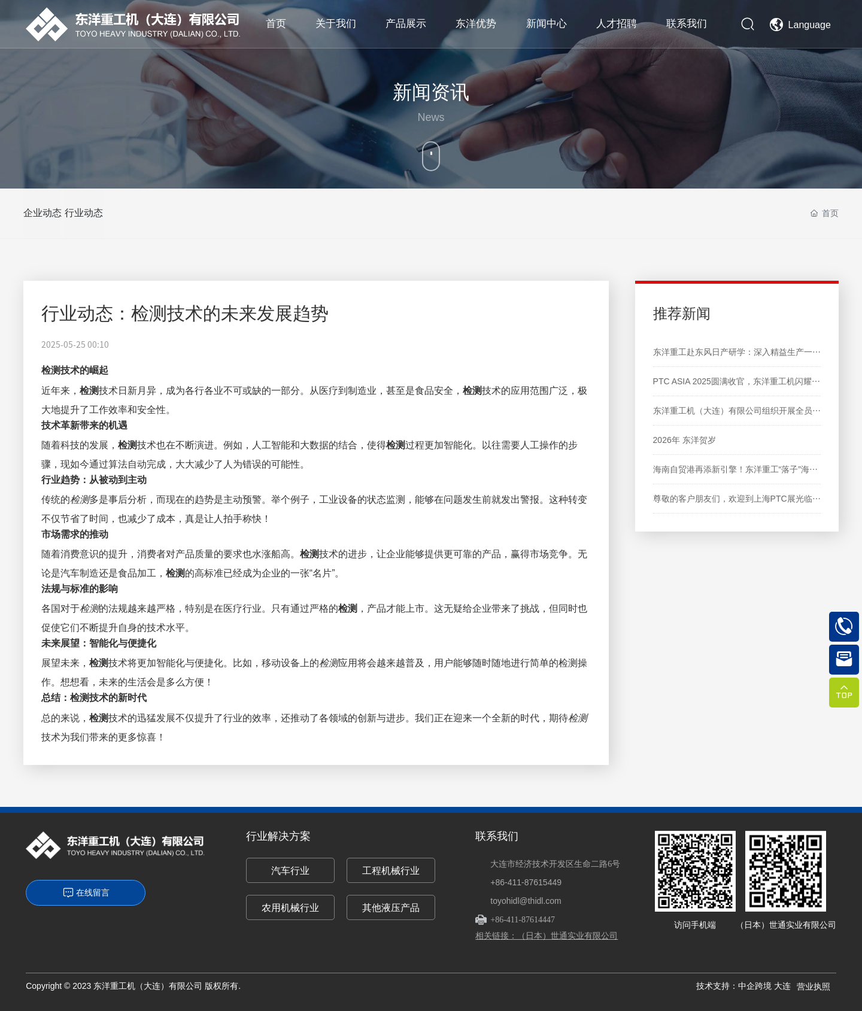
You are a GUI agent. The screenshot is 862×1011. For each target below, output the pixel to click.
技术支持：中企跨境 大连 (743, 986)
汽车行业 (290, 871)
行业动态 (102, 213)
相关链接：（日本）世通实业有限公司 (546, 935)
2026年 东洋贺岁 (684, 440)
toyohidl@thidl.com (525, 901)
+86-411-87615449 (525, 882)
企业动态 (42, 213)
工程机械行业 (391, 871)
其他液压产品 (391, 908)
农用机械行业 (290, 908)
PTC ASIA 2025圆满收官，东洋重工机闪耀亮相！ (745, 381)
